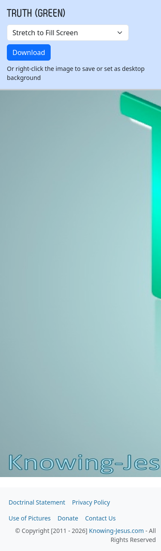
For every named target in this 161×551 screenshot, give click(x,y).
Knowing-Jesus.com (116, 531)
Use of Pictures (30, 518)
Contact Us (100, 518)
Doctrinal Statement (37, 502)
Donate (68, 518)
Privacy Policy (91, 502)
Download (28, 52)
